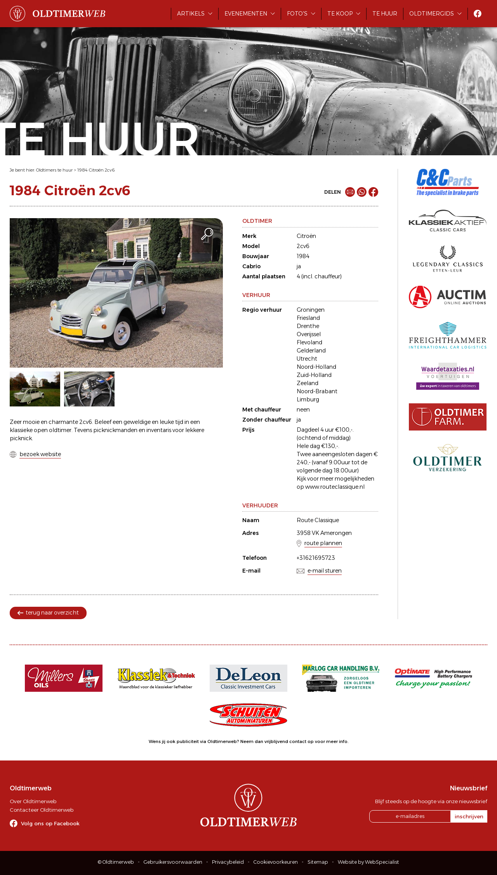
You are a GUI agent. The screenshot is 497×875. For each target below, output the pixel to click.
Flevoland (309, 342)
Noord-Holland (316, 366)
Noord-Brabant (317, 391)
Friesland (308, 317)
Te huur (384, 13)
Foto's (297, 13)
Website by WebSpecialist (368, 862)
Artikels (191, 13)
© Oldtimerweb (116, 862)
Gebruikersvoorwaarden (173, 862)
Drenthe (308, 326)
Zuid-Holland (314, 375)
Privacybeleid (228, 862)
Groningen (311, 309)
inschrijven (469, 816)
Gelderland (311, 350)
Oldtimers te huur (54, 170)
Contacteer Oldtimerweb (41, 810)
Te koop (340, 13)
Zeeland (307, 383)
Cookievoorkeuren (276, 862)
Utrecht (307, 358)
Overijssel (309, 334)
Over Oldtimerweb (33, 801)
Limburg (308, 399)
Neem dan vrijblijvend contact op (277, 741)
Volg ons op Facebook (50, 823)
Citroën (306, 236)
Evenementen (245, 13)
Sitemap (318, 862)
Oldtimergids (431, 13)
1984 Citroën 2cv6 (96, 170)
